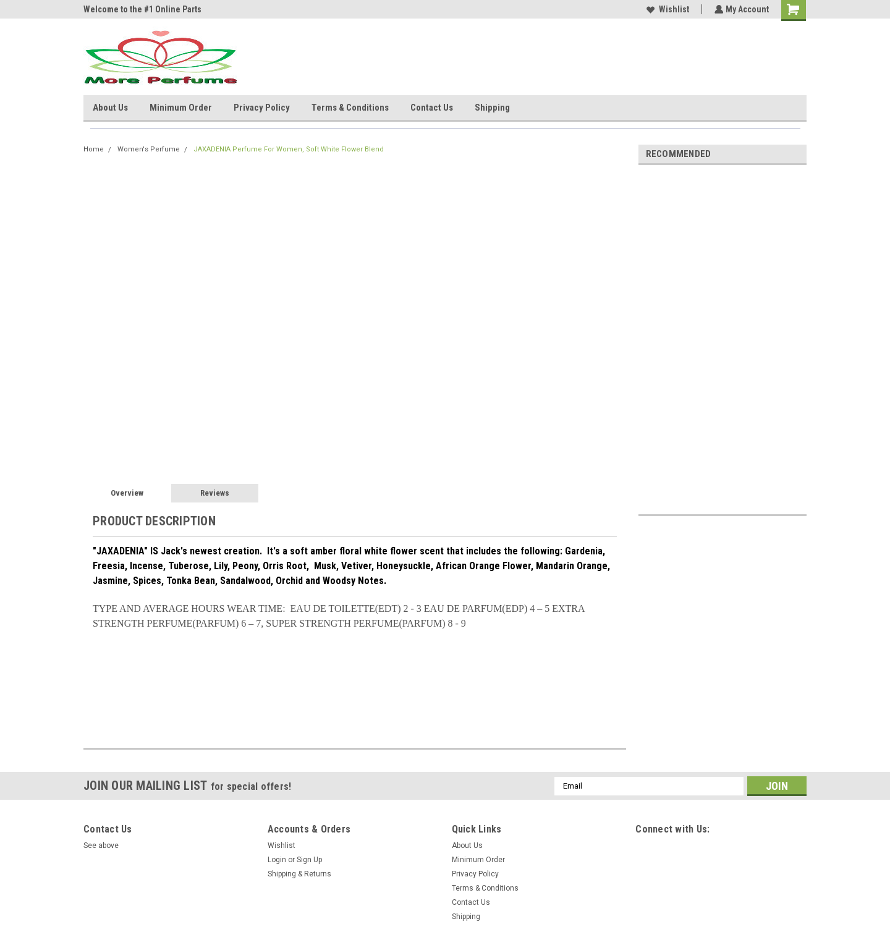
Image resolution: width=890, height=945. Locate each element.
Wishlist (666, 9)
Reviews (214, 493)
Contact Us (431, 107)
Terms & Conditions (350, 107)
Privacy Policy (262, 107)
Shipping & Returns (299, 874)
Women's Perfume (148, 149)
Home (93, 149)
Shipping (492, 107)
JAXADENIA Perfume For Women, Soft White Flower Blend (288, 149)
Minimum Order (181, 107)
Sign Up (309, 859)
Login (277, 859)
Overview (127, 493)
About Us (110, 107)
